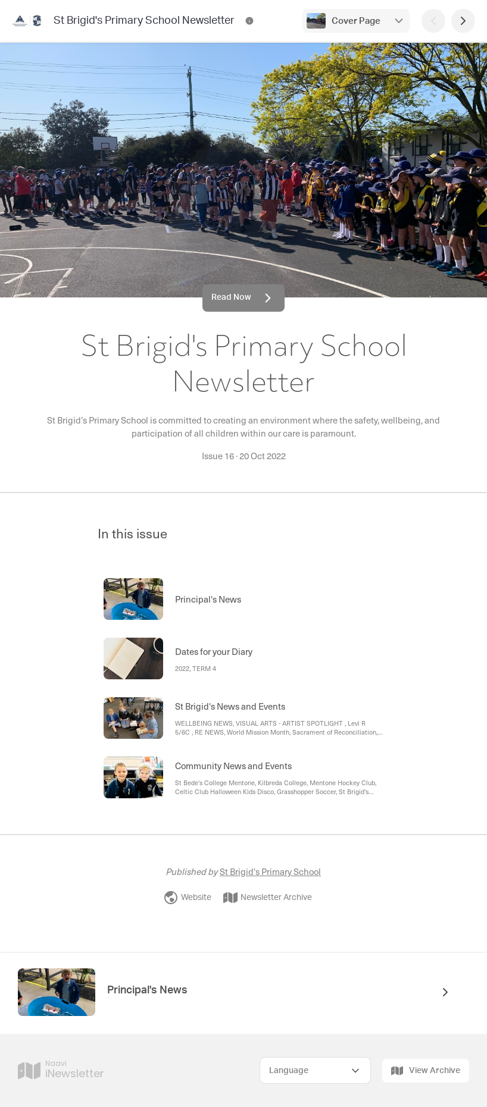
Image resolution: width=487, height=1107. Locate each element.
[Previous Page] (433, 21)
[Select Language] (315, 1070)
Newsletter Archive (267, 897)
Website (187, 897)
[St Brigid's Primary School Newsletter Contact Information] (249, 21)
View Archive (425, 1071)
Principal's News (147, 990)
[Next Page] (463, 21)
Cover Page (356, 21)
